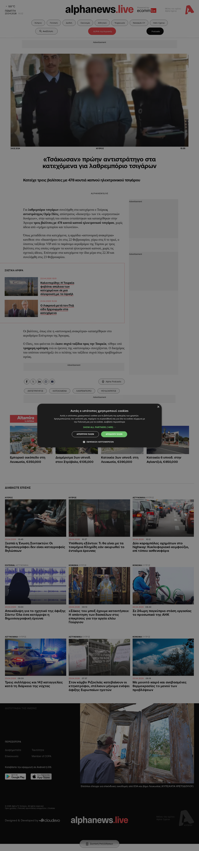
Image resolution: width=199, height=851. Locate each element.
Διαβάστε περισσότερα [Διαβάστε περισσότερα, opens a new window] (114, 422)
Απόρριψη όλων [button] (85, 434)
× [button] (158, 407)
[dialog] (99, 425)
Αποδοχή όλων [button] (114, 434)
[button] (99, 427)
